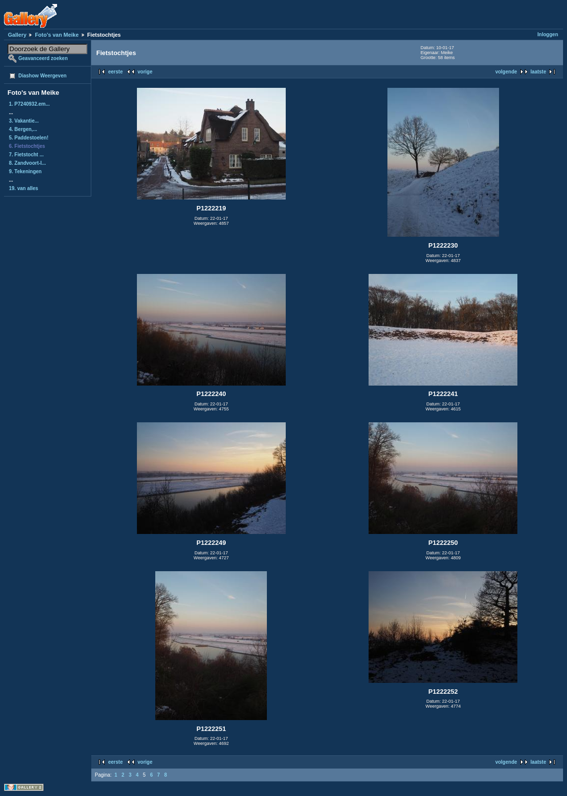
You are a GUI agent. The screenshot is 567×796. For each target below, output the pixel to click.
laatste (538, 71)
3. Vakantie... (24, 121)
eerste (115, 71)
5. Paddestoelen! (28, 137)
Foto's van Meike (56, 35)
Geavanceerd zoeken (43, 58)
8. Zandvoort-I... (27, 163)
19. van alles (23, 188)
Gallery (17, 35)
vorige (144, 71)
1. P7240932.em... (29, 104)
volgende (506, 71)
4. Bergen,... (23, 129)
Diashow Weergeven (42, 75)
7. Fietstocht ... (26, 154)
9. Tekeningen (25, 171)
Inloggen (547, 34)
